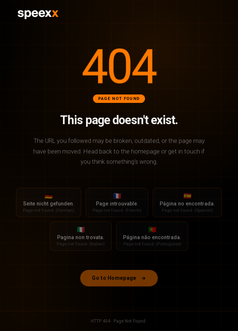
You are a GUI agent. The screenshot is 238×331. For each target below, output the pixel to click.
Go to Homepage (119, 281)
